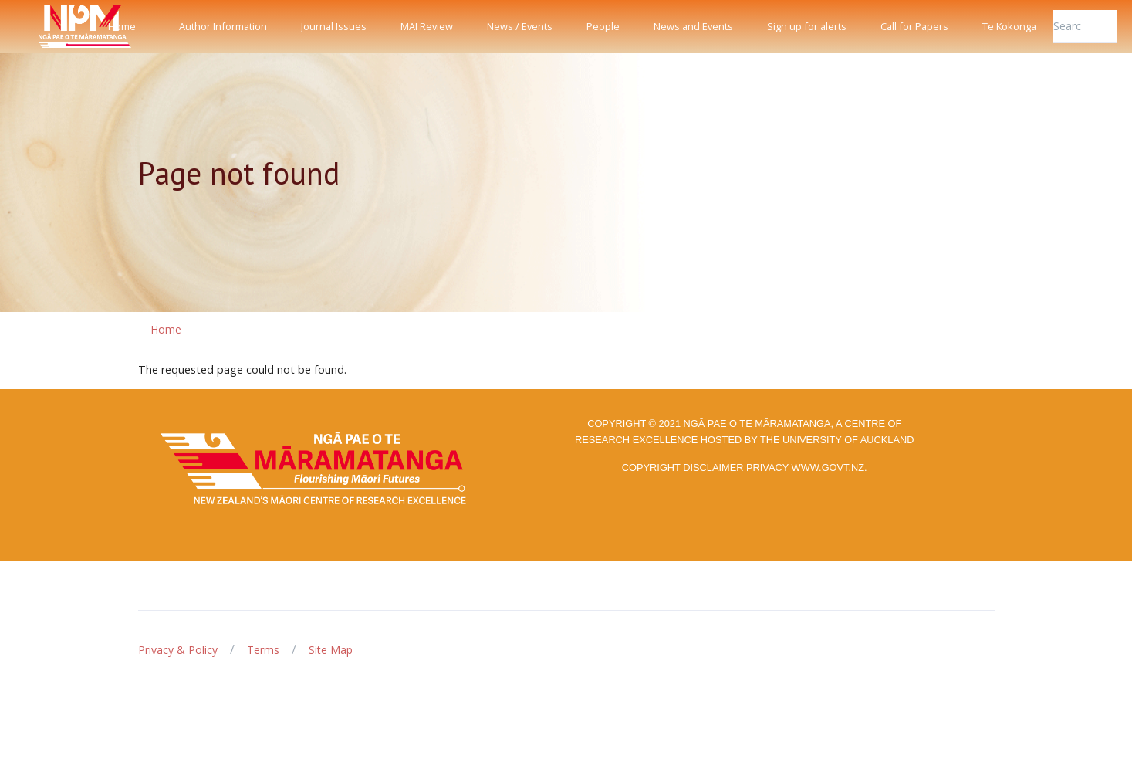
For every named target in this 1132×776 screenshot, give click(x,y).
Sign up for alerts (806, 26)
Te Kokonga (1009, 26)
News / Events (519, 26)
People (603, 26)
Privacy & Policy (178, 649)
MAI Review (426, 26)
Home (122, 26)
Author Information (223, 26)
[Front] (46, 26)
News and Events (693, 26)
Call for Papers (914, 26)
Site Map (331, 649)
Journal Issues (334, 26)
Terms (263, 649)
